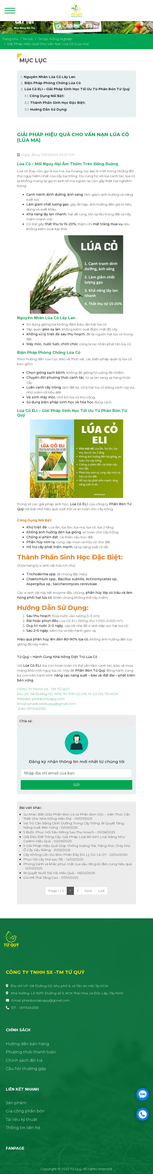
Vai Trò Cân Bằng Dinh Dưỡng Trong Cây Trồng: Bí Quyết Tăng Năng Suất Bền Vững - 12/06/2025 (73, 825)
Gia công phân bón (25, 1111)
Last (101, 891)
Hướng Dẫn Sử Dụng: (48, 109)
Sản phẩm (16, 1102)
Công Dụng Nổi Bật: (46, 96)
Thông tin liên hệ (23, 1127)
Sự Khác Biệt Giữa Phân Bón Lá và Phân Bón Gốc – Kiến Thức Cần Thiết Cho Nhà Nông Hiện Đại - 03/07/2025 (76, 816)
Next (88, 891)
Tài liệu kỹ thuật (21, 1119)
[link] (48, 699)
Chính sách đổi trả (24, 1060)
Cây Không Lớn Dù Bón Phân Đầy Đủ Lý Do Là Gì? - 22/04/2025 (75, 854)
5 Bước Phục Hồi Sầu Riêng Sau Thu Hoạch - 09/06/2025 (69, 832)
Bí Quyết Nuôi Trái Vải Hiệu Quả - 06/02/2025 (59, 873)
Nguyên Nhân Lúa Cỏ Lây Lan (49, 77)
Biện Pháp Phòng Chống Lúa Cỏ (52, 83)
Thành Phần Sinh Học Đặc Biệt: (57, 103)
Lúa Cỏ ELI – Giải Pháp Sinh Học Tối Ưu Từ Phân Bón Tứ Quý (77, 89)
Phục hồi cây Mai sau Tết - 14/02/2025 (53, 859)
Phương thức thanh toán (31, 1052)
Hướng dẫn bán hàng (27, 1043)
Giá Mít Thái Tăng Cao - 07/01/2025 (50, 877)
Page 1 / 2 (56, 891)
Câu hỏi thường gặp (26, 1068)
